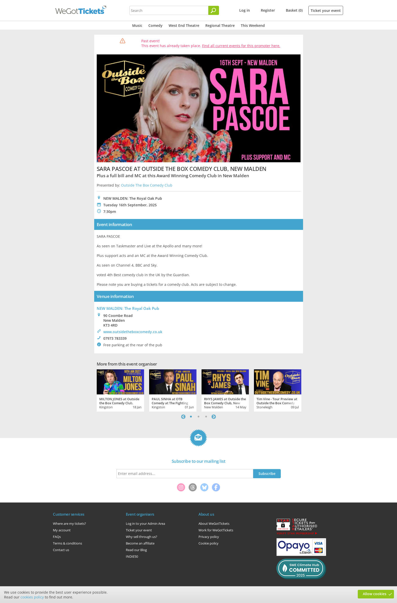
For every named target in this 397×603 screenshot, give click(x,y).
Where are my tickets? (69, 523)
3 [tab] (206, 416)
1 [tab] (190, 416)
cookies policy (32, 597)
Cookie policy (208, 543)
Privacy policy (208, 536)
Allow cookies (374, 593)
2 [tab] (198, 416)
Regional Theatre (220, 25)
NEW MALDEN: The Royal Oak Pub (128, 308)
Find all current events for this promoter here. (241, 45)
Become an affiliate (140, 543)
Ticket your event (326, 10)
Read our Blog (136, 550)
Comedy (155, 25)
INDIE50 (132, 556)
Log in (244, 10)
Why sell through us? (141, 536)
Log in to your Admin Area (145, 523)
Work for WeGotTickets (215, 530)
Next (213, 416)
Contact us (61, 550)
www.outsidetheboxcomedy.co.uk (132, 331)
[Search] (213, 10)
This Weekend (253, 25)
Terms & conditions (67, 543)
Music (137, 25)
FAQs (57, 536)
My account (62, 530)
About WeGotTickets (213, 523)
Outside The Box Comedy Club (146, 185)
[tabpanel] (120, 390)
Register (268, 10)
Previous (183, 416)
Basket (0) (294, 10)
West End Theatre (184, 25)
